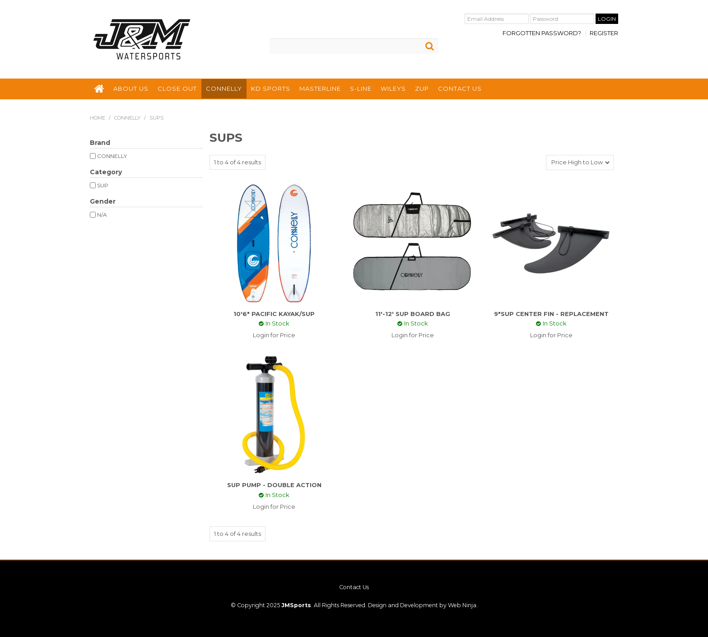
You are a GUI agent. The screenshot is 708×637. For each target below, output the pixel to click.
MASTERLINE (320, 88)
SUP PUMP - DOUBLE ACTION (274, 484)
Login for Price (274, 335)
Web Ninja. (463, 605)
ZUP (422, 88)
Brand (100, 143)
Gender (103, 201)
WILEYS (393, 88)
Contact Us (354, 587)
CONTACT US (460, 88)
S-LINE (361, 88)
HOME (99, 89)
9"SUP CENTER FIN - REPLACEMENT (551, 313)
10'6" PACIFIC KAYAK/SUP (274, 313)
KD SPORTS (270, 88)
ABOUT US (131, 88)
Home (97, 118)
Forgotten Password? (542, 33)
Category (106, 172)
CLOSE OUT (177, 88)
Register (604, 33)
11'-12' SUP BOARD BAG (412, 313)
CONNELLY (224, 88)
